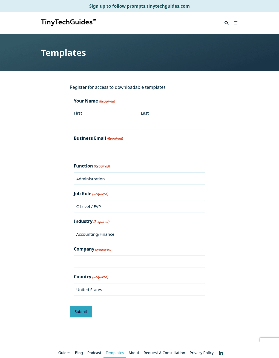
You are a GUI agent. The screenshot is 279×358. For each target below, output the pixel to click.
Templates (115, 352)
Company (92, 249)
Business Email (98, 138)
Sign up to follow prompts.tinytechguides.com (139, 6)
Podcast (94, 352)
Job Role (91, 193)
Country (91, 276)
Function (92, 166)
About (133, 352)
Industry (91, 221)
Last (145, 113)
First (78, 113)
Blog (79, 352)
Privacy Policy (201, 352)
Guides (64, 352)
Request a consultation (164, 352)
